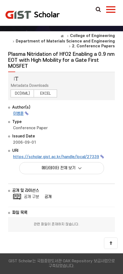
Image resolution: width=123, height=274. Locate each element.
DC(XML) (22, 93)
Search (98, 10)
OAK (32, 15)
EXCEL (45, 93)
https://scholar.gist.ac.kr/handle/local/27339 (56, 157)
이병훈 (18, 113)
